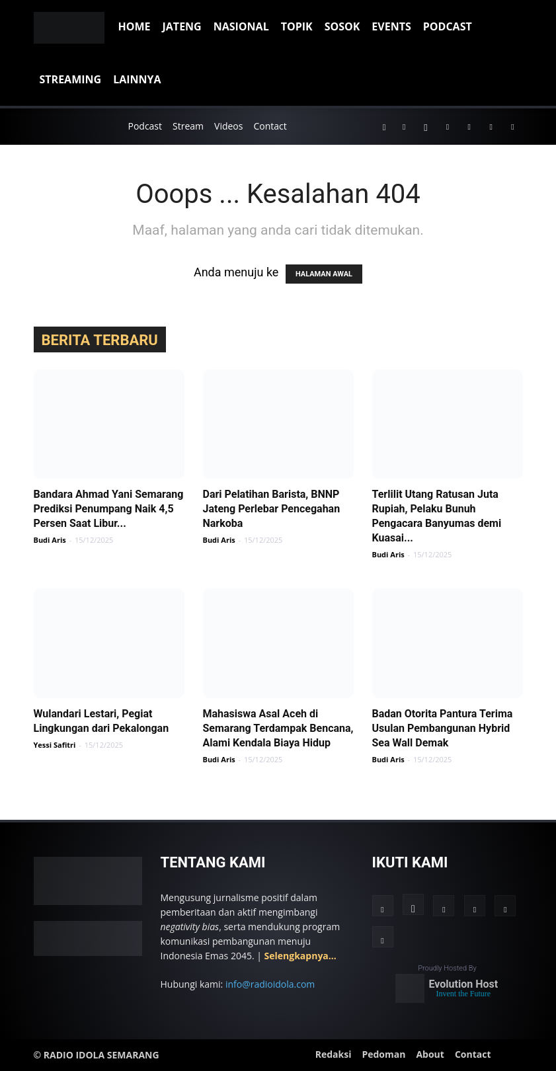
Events (391, 26)
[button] (384, 126)
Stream (188, 126)
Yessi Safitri (55, 745)
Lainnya (137, 79)
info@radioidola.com (270, 984)
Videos (228, 126)
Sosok (342, 26)
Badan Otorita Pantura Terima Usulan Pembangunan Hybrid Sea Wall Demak (442, 728)
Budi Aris (50, 540)
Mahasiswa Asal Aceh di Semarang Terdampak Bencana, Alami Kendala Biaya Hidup (278, 728)
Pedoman (383, 1054)
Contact (269, 126)
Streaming (71, 79)
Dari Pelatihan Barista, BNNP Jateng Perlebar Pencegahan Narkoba (271, 509)
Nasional (241, 26)
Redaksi (333, 1054)
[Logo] (73, 26)
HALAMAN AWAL (324, 274)
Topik (297, 26)
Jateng (182, 26)
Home (134, 26)
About (430, 1054)
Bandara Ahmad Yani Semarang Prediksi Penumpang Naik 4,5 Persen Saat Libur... (109, 509)
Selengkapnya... (300, 955)
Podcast (447, 26)
